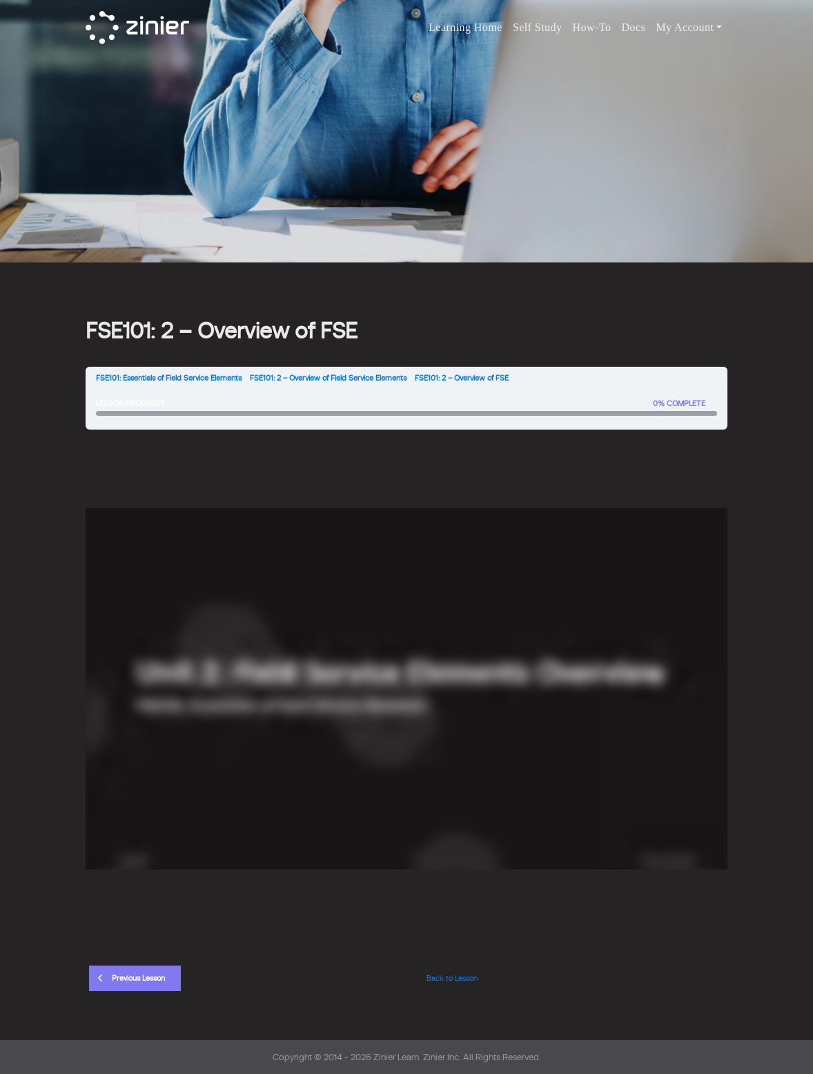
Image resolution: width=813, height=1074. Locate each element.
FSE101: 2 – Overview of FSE (462, 378)
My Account (685, 27)
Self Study (537, 27)
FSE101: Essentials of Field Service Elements (169, 378)
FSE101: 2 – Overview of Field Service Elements (328, 378)
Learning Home (465, 27)
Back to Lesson (452, 978)
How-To (592, 27)
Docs (634, 27)
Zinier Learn (396, 1057)
